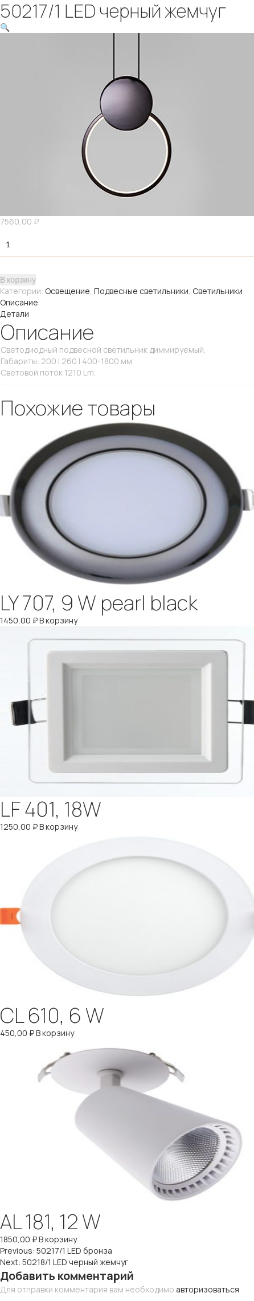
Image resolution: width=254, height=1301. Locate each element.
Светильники (217, 291)
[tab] (127, 302)
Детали (14, 313)
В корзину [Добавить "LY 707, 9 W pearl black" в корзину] (58, 620)
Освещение (67, 291)
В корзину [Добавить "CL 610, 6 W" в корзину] (55, 1032)
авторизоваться (207, 1289)
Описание (19, 302)
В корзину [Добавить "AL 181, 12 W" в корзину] (58, 1239)
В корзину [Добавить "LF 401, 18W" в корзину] (58, 826)
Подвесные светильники (141, 291)
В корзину (18, 279)
